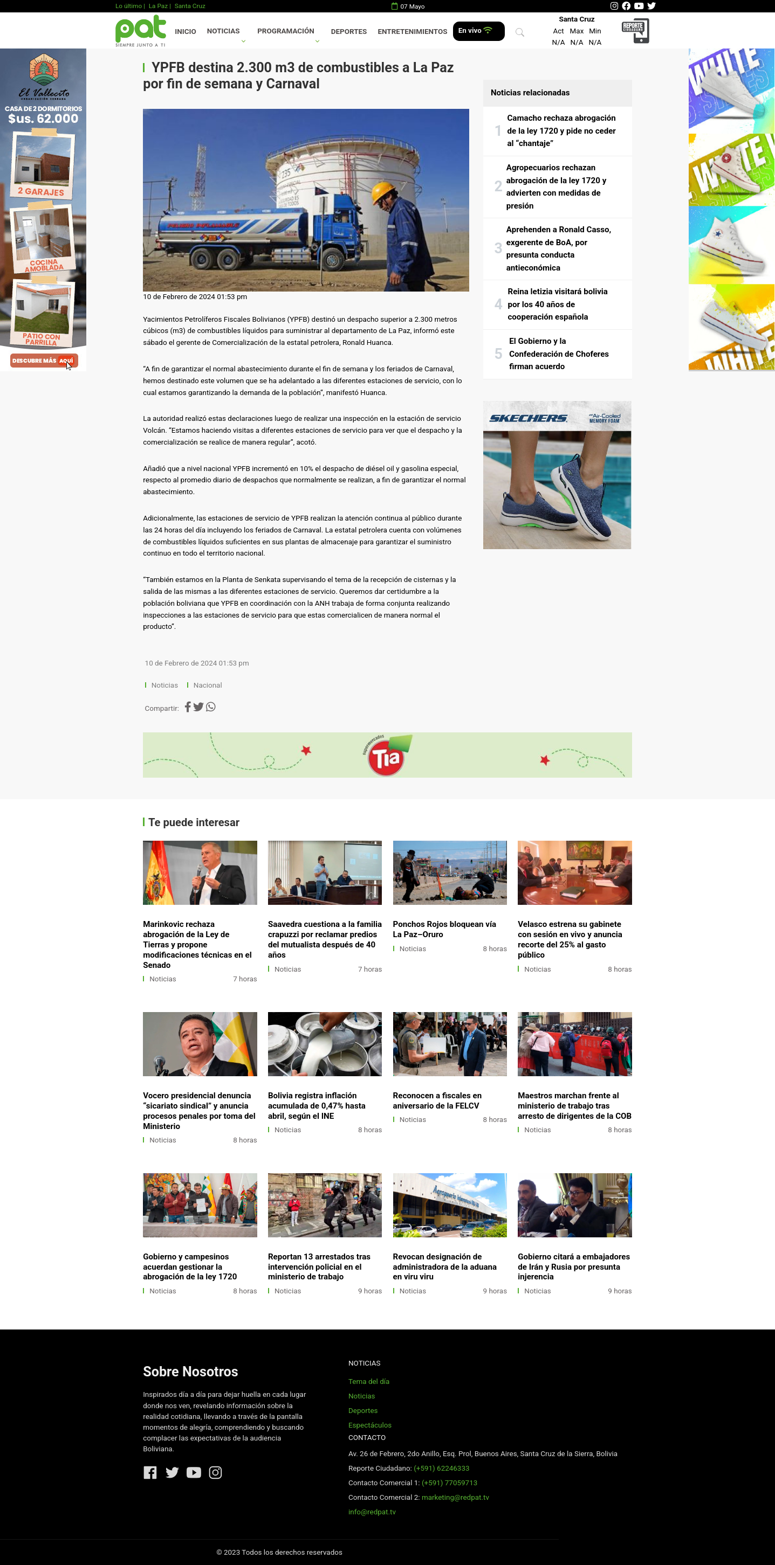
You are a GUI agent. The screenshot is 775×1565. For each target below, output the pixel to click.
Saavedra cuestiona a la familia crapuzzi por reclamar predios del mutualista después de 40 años (325, 939)
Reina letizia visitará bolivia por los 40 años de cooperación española (557, 304)
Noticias (223, 31)
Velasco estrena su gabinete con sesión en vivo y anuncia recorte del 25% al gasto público (570, 939)
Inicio (185, 31)
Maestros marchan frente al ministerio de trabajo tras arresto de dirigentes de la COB (575, 1106)
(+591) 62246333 (441, 1468)
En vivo (475, 30)
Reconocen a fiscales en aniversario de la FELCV (437, 1101)
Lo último (128, 6)
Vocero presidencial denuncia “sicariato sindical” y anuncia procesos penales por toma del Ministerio (199, 1111)
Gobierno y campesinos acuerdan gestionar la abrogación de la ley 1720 (190, 1267)
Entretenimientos (413, 31)
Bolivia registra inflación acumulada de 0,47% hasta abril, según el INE (317, 1106)
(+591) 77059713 (449, 1483)
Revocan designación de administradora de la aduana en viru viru (445, 1267)
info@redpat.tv (372, 1512)
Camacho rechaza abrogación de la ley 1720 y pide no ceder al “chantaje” (561, 130)
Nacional (209, 685)
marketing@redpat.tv (455, 1497)
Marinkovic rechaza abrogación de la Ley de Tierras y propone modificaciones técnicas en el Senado (197, 944)
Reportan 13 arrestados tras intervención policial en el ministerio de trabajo (319, 1267)
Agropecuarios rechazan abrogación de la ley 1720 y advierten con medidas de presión (556, 187)
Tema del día (368, 1381)
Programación (285, 31)
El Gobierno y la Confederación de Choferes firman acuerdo (559, 353)
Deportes (349, 31)
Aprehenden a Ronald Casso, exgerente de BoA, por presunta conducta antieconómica (559, 249)
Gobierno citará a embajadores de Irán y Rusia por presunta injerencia (574, 1267)
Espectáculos (370, 1425)
